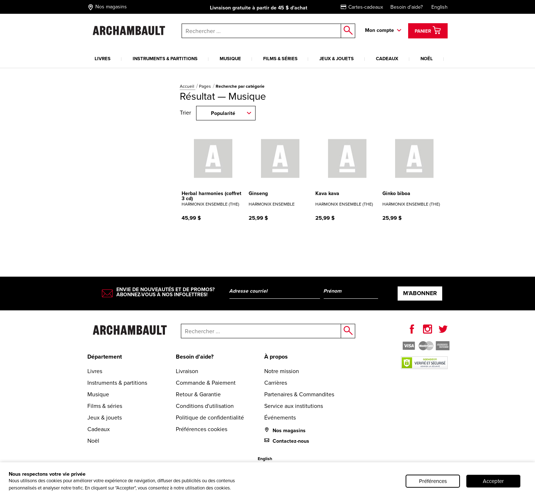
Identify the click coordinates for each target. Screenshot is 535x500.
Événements (280, 417)
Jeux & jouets (336, 58)
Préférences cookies (201, 429)
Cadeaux (387, 58)
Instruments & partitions (165, 58)
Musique (230, 58)
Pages (205, 86)
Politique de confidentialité (210, 417)
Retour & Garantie (198, 394)
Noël (426, 58)
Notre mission (281, 371)
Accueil (187, 86)
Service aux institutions (293, 406)
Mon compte (379, 30)
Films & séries (280, 58)
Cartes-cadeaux (362, 7)
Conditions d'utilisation (205, 406)
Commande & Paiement (206, 383)
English (439, 7)
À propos (276, 356)
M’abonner (420, 293)
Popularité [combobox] (223, 113)
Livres (103, 58)
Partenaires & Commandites (299, 394)
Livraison (187, 371)
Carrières (275, 383)
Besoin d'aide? (406, 7)
